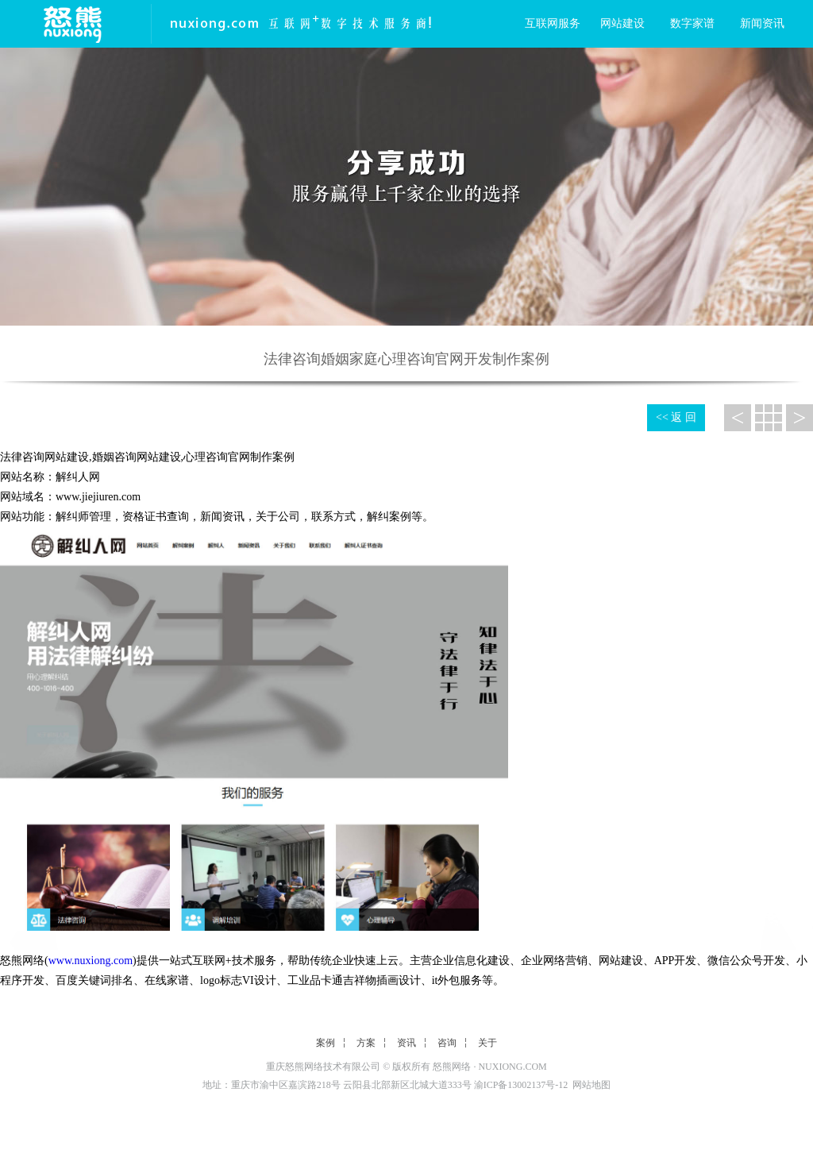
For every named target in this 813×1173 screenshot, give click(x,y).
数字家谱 (692, 23)
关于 (487, 1042)
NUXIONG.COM (512, 1066)
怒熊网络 (452, 1066)
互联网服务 (552, 23)
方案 (366, 1042)
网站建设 (622, 23)
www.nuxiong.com (90, 961)
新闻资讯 (762, 23)
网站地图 (591, 1084)
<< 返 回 (676, 417)
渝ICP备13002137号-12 (521, 1084)
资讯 (406, 1042)
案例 (325, 1042)
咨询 (447, 1042)
